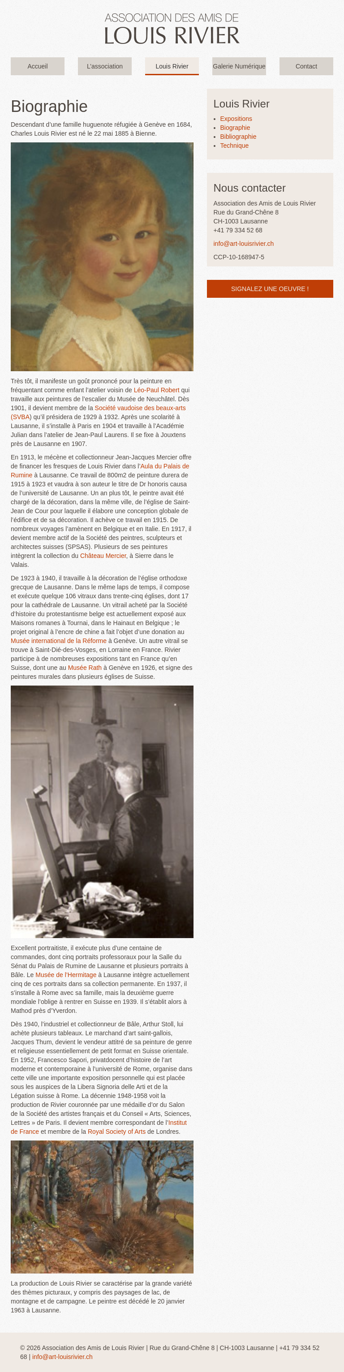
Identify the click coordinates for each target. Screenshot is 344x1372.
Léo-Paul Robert (157, 390)
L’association (105, 66)
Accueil (37, 66)
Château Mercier (103, 555)
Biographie (235, 127)
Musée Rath (85, 667)
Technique (234, 145)
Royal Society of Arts (117, 1131)
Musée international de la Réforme (59, 640)
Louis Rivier (171, 66)
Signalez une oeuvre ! (270, 288)
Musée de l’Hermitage (65, 974)
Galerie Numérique (239, 66)
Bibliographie (238, 136)
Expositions (236, 118)
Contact (306, 66)
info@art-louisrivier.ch (244, 243)
